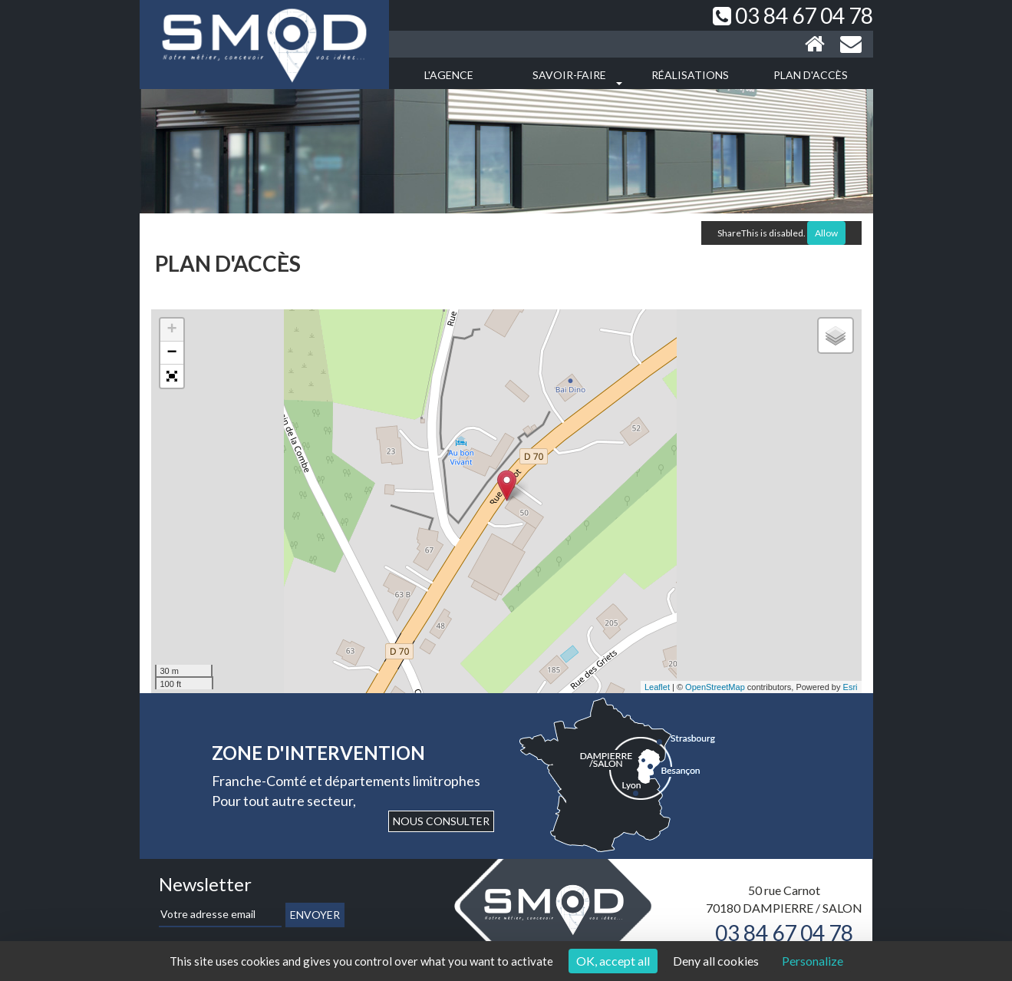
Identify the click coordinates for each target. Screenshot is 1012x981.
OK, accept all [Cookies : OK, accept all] (613, 960)
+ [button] (171, 330)
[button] (171, 376)
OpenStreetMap (715, 687)
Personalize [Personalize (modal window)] (812, 960)
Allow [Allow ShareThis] (826, 233)
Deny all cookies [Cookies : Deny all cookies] (716, 960)
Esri (850, 687)
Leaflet (657, 687)
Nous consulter (441, 820)
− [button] (171, 353)
